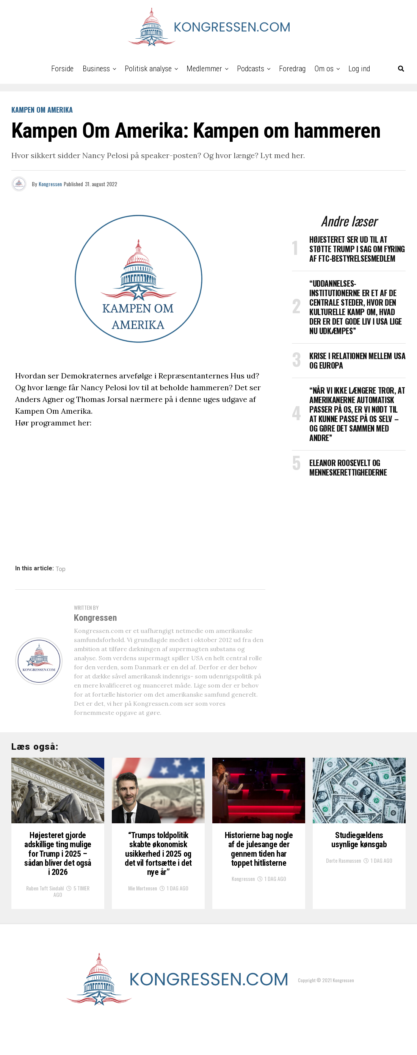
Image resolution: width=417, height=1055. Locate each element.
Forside (62, 68)
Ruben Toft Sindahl (45, 920)
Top (61, 569)
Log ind (359, 68)
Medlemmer (204, 68)
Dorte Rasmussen (343, 889)
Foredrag (292, 68)
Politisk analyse (148, 68)
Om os (324, 68)
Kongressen (50, 184)
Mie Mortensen (142, 920)
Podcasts (250, 68)
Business (96, 68)
